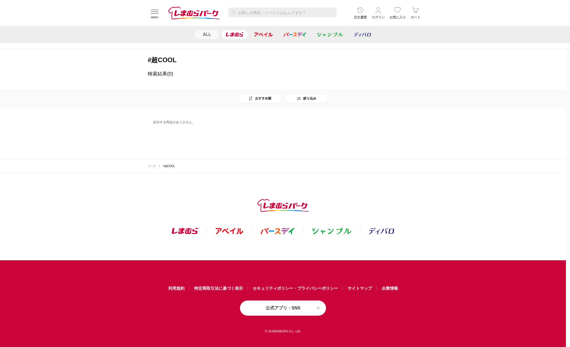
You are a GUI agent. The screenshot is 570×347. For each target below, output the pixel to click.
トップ (152, 166)
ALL (207, 34)
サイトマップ (360, 288)
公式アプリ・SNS (283, 308)
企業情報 (390, 288)
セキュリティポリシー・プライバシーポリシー (295, 288)
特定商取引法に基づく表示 (218, 288)
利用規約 (176, 288)
